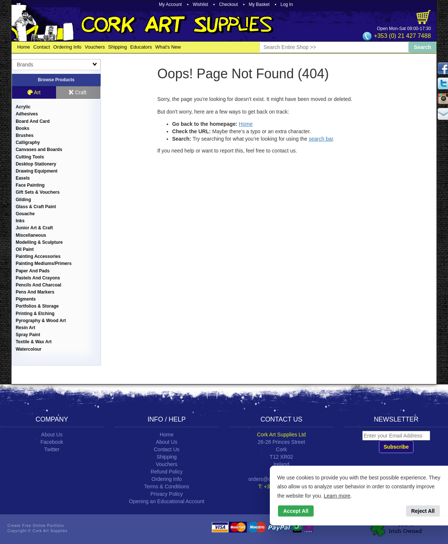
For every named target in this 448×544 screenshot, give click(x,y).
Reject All (423, 511)
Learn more (337, 496)
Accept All (295, 511)
